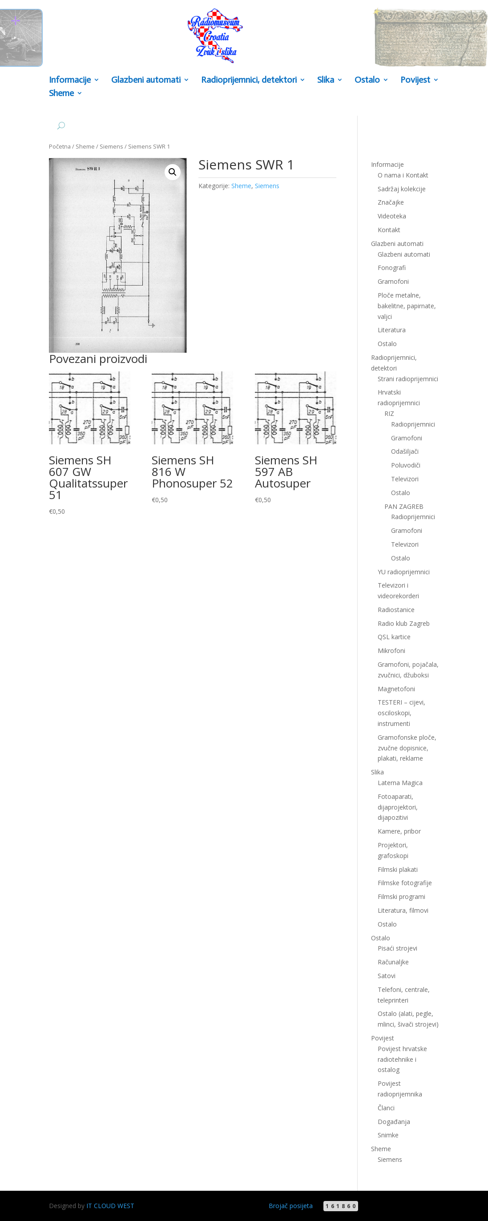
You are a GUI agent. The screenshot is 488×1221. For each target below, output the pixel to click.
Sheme (61, 93)
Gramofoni (393, 281)
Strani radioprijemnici (408, 379)
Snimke (388, 1135)
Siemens (111, 146)
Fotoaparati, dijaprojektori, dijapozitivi (398, 807)
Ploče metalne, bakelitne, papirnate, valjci (407, 306)
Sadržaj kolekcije (402, 189)
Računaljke (393, 962)
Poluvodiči (405, 465)
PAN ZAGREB (403, 506)
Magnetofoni (396, 689)
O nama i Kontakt (403, 175)
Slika (325, 80)
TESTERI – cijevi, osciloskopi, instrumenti (401, 713)
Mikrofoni (391, 650)
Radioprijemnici (413, 424)
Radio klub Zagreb (404, 623)
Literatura (392, 330)
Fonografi (392, 267)
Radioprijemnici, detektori (249, 80)
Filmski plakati (398, 869)
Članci (386, 1108)
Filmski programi (401, 896)
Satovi (386, 975)
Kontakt (389, 230)
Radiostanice (396, 609)
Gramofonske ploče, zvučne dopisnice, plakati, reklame (407, 748)
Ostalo (367, 80)
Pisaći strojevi (397, 948)
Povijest (415, 80)
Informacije (70, 80)
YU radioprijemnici (404, 572)
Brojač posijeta (291, 1205)
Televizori (405, 479)
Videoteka (392, 216)
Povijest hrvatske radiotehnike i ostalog (402, 1059)
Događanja (394, 1121)
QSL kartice (394, 637)
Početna (60, 146)
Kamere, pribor (399, 831)
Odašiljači (405, 451)
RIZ (389, 413)
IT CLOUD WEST (110, 1205)
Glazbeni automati (146, 80)
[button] (173, 172)
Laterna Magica (400, 782)
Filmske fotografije (405, 882)
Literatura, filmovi (403, 910)
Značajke (391, 202)
